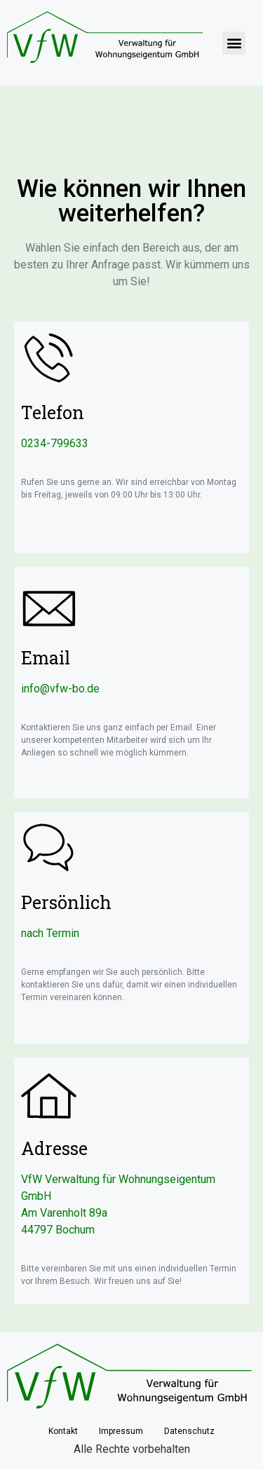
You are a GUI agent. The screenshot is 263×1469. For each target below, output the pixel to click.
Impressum (121, 1431)
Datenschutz (189, 1431)
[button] (233, 43)
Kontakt (63, 1431)
